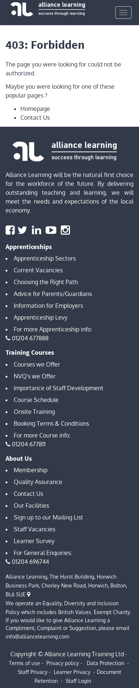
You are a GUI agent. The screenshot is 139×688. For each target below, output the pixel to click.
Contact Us (35, 117)
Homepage (35, 108)
